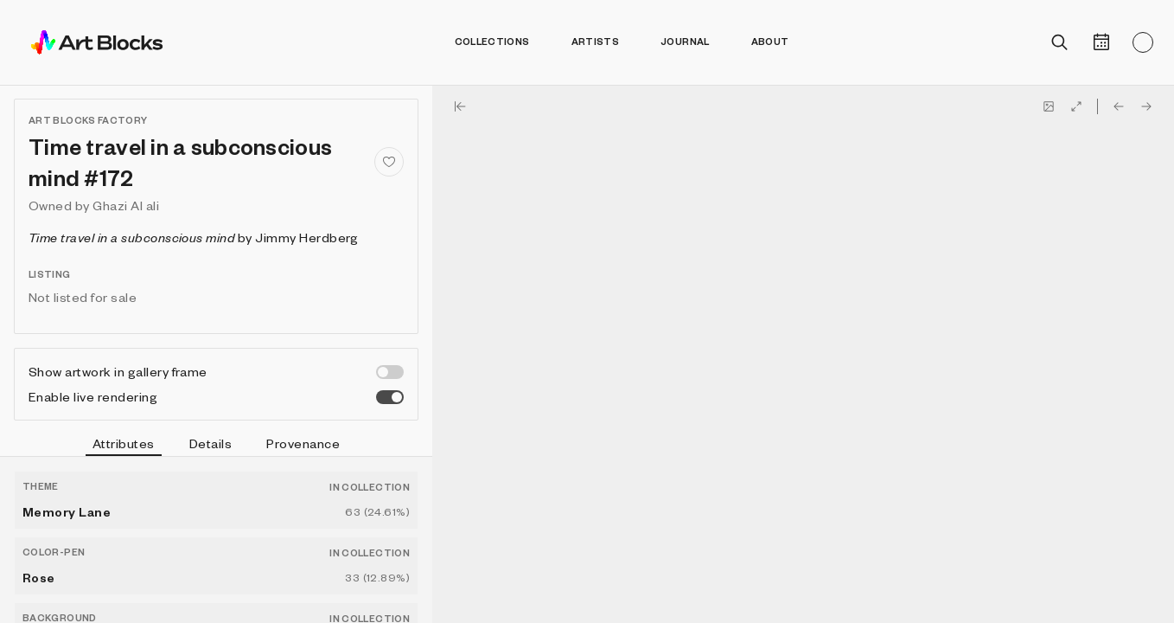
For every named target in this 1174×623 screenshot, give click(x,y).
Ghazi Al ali (126, 205)
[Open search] (1060, 42)
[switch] (390, 372)
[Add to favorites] (389, 162)
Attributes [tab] (124, 445)
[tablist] (216, 445)
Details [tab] (210, 443)
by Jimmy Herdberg (194, 237)
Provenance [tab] (303, 443)
